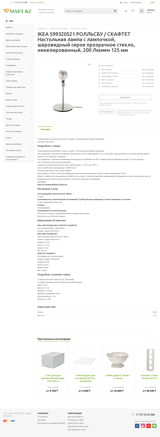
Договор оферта (75, 417)
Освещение (11, 65)
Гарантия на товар (76, 423)
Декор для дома (13, 40)
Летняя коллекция (14, 131)
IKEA (11, 21)
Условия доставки (75, 420)
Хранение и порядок (14, 34)
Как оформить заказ (77, 430)
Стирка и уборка (13, 59)
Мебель (9, 27)
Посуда (9, 119)
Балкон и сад (11, 100)
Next (154, 339)
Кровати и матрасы (14, 53)
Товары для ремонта (15, 106)
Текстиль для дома (14, 112)
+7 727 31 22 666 (20, 2)
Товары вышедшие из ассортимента (15, 158)
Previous (149, 339)
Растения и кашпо (13, 150)
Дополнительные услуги (78, 426)
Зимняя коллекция (14, 144)
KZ (151, 3)
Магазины (42, 420)
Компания (43, 413)
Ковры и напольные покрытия (14, 73)
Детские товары (13, 125)
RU (154, 3)
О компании (43, 417)
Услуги (8, 138)
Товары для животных (16, 87)
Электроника (11, 81)
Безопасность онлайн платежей (51, 423)
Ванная (9, 93)
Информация (75, 413)
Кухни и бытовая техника (17, 46)
